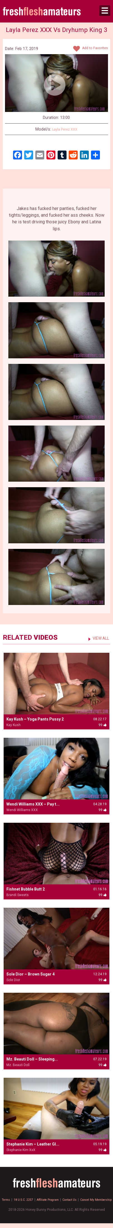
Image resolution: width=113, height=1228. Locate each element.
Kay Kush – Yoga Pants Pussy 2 (35, 719)
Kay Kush (13, 725)
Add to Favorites (88, 49)
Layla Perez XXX (65, 129)
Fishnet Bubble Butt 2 (25, 889)
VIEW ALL (99, 638)
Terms (18, 1200)
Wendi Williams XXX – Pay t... (33, 804)
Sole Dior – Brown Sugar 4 (30, 974)
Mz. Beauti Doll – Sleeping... (32, 1059)
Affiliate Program (65, 1200)
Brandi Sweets (17, 895)
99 (56, 140)
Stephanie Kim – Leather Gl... (32, 1144)
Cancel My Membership (56, 1204)
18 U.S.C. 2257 (37, 1200)
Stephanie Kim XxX (20, 1150)
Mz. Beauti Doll (18, 1065)
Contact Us (90, 1200)
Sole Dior (13, 980)
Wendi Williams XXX (22, 810)
